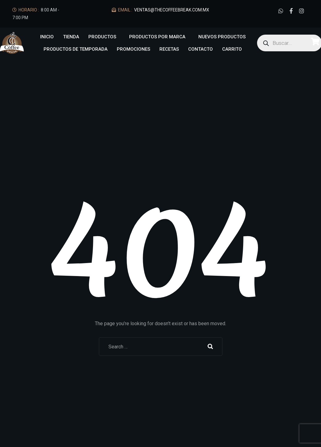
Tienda (71, 37)
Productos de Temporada (76, 49)
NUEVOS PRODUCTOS (222, 37)
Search (210, 346)
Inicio (47, 37)
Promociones (133, 49)
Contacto (200, 49)
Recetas (169, 49)
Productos (102, 37)
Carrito (232, 49)
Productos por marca (157, 37)
